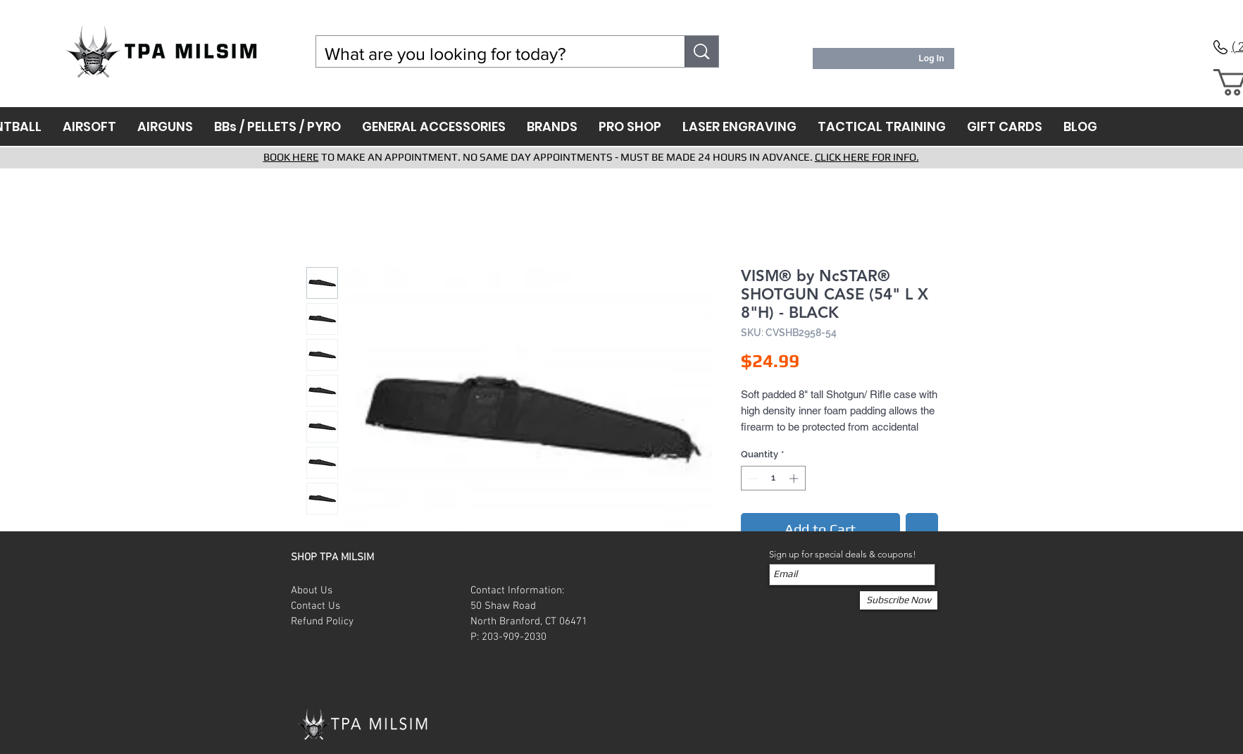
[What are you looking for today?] (490, 54)
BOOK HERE (291, 157)
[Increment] (795, 478)
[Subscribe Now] (898, 600)
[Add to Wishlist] (922, 529)
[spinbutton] (773, 478)
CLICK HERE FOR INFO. (867, 157)
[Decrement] (751, 478)
